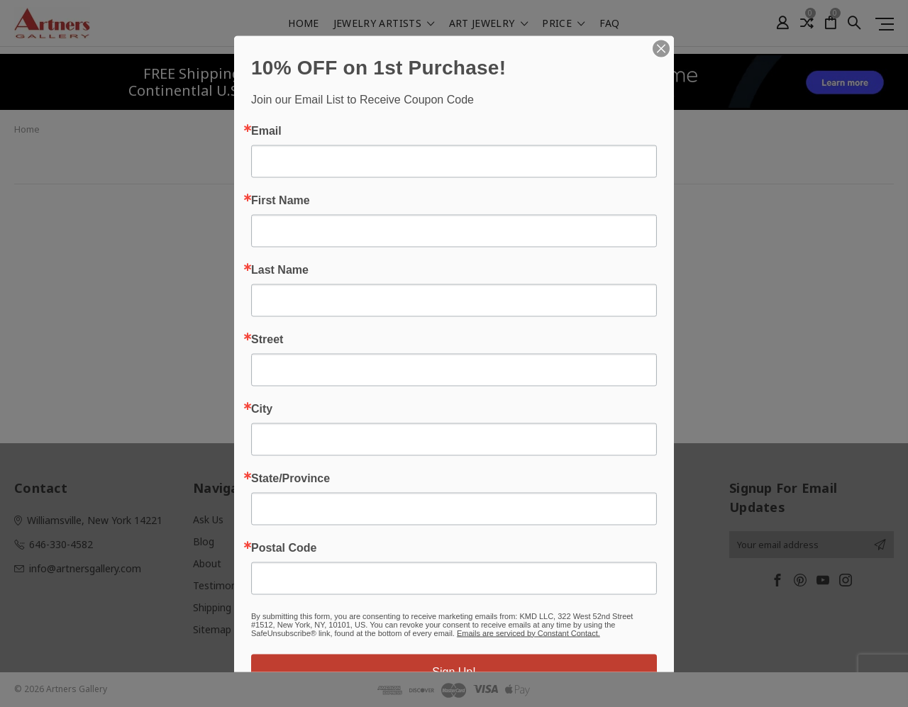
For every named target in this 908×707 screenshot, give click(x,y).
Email (266, 130)
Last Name (280, 269)
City (261, 408)
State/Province (290, 478)
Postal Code (283, 547)
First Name (280, 200)
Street (267, 339)
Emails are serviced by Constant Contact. (528, 632)
